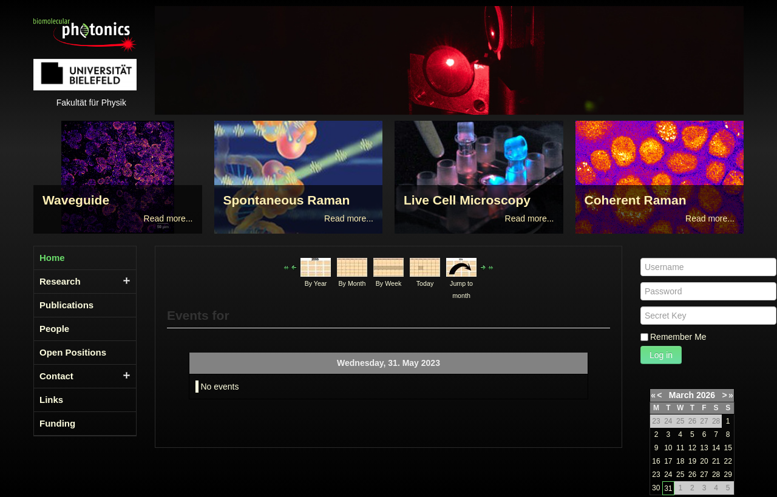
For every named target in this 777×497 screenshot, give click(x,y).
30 (656, 488)
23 (656, 474)
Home (52, 257)
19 (692, 461)
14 (716, 448)
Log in (661, 355)
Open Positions (72, 352)
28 (716, 474)
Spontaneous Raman (286, 200)
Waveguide (75, 200)
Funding (57, 423)
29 (727, 474)
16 (656, 461)
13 (704, 448)
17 (668, 461)
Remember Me (678, 337)
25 (680, 474)
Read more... (168, 218)
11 (680, 448)
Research (60, 281)
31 (668, 488)
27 (704, 474)
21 (716, 461)
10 (668, 448)
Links (51, 399)
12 (692, 448)
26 (692, 474)
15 (727, 448)
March (681, 395)
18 (680, 461)
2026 (705, 395)
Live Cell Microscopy (467, 200)
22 (727, 461)
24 (668, 474)
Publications (66, 305)
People (54, 328)
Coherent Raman (636, 200)
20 (704, 461)
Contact (56, 376)
